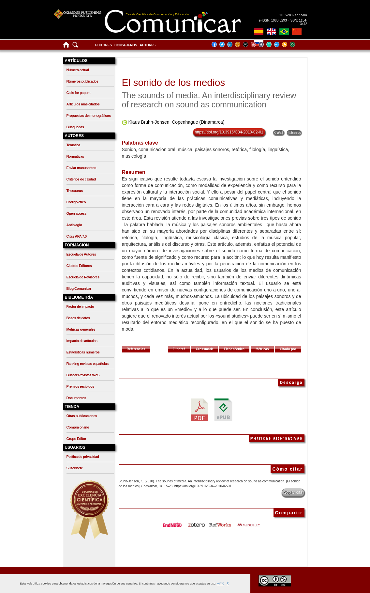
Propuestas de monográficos (89, 115)
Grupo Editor (76, 439)
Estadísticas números (83, 352)
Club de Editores (79, 266)
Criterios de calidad (81, 179)
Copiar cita (293, 492)
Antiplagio (74, 225)
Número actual (78, 70)
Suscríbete (75, 468)
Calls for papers (79, 93)
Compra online (78, 427)
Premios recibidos (80, 386)
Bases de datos (78, 318)
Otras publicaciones (82, 416)
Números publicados (82, 81)
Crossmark (204, 349)
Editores (103, 45)
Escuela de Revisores (83, 277)
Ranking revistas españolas (88, 364)
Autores (148, 45)
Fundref (179, 349)
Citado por (288, 349)
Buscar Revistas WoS (83, 375)
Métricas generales (81, 329)
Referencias (136, 349)
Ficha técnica (234, 349)
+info (220, 583)
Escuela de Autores (81, 254)
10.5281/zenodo (293, 15)
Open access (76, 213)
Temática (73, 145)
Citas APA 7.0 (77, 236)
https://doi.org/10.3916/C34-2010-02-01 (229, 132)
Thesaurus (75, 191)
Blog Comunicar (79, 288)
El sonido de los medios (173, 82)
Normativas (75, 156)
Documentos (76, 398)
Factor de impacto (80, 306)
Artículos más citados (83, 104)
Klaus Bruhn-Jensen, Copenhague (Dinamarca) (176, 122)
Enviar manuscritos (81, 168)
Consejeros (125, 45)
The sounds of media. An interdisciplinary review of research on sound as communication (209, 100)
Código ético (76, 202)
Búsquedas (75, 127)
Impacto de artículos (82, 341)
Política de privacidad (83, 457)
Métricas (262, 349)
